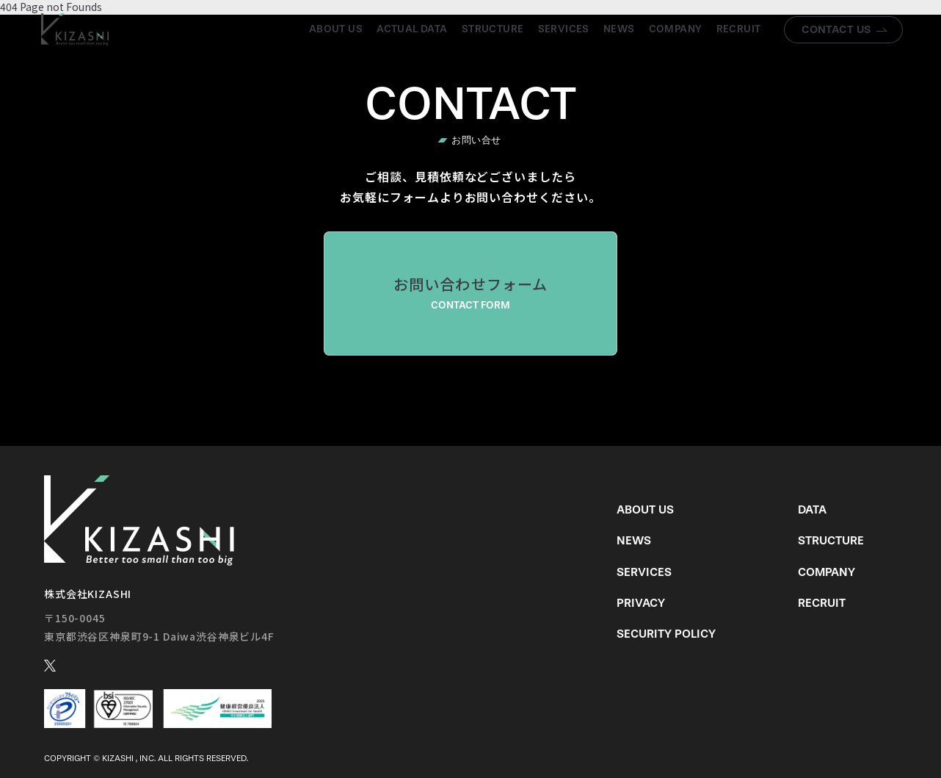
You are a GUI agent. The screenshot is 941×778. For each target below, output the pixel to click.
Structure (493, 29)
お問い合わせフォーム (470, 293)
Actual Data (412, 29)
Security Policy (666, 634)
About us (336, 29)
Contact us (836, 29)
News (619, 29)
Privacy (641, 603)
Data (812, 509)
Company (675, 29)
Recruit (738, 29)
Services (563, 29)
